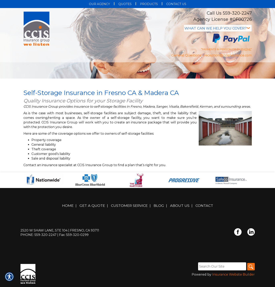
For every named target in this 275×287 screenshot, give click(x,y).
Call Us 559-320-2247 (229, 13)
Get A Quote (92, 207)
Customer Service (129, 207)
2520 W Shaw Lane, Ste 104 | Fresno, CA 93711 (59, 232)
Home (68, 207)
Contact (204, 207)
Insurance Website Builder (233, 276)
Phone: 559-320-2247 (38, 236)
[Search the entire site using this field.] (221, 268)
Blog (159, 207)
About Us (179, 207)
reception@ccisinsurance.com (228, 55)
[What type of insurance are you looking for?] (218, 28)
